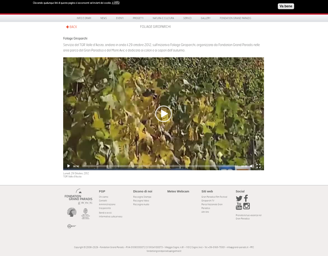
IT (79, 203)
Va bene (286, 6)
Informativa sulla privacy (110, 216)
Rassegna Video (141, 201)
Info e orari (84, 18)
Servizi (187, 18)
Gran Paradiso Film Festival (214, 197)
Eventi (120, 18)
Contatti (103, 201)
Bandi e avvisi (105, 213)
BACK (71, 27)
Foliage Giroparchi (155, 26)
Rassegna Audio (141, 204)
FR (82, 203)
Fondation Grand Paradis (235, 18)
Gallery (206, 18)
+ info (115, 2)
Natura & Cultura (163, 18)
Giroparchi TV (207, 201)
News (103, 18)
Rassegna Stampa (142, 197)
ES (91, 203)
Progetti (138, 18)
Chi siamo (103, 197)
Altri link (205, 212)
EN (86, 203)
